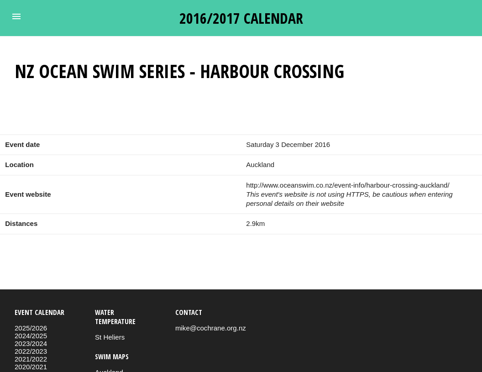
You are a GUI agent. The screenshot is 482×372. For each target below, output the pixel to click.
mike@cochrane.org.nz (210, 328)
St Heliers (110, 337)
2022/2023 (31, 351)
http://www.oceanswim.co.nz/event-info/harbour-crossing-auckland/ (347, 185)
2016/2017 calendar (241, 18)
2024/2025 (31, 336)
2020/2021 (31, 367)
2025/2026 (31, 328)
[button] (16, 16)
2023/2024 (31, 343)
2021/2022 (31, 359)
